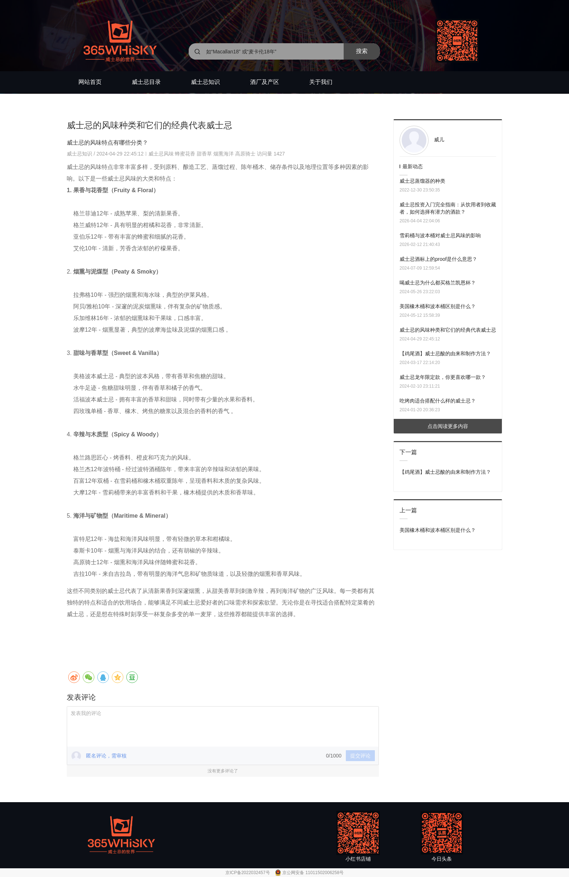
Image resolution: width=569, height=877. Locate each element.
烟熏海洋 (223, 154)
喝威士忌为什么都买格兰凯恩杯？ (438, 283)
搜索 (362, 51)
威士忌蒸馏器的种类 (422, 181)
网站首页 (90, 82)
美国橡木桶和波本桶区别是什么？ (438, 306)
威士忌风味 (161, 154)
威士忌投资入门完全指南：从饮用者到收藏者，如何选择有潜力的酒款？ (448, 208)
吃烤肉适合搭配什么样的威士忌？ (438, 401)
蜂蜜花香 (185, 154)
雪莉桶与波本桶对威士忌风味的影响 (440, 235)
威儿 (439, 139)
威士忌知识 (205, 82)
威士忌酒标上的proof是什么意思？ (438, 259)
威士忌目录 (146, 82)
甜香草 (204, 154)
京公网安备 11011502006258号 (313, 872)
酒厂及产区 (264, 82)
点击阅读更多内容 (447, 426)
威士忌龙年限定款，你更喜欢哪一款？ (443, 377)
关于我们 (320, 82)
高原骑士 (245, 154)
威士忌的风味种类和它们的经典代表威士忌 (448, 330)
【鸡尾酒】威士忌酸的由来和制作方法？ (445, 353)
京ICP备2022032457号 (248, 872)
